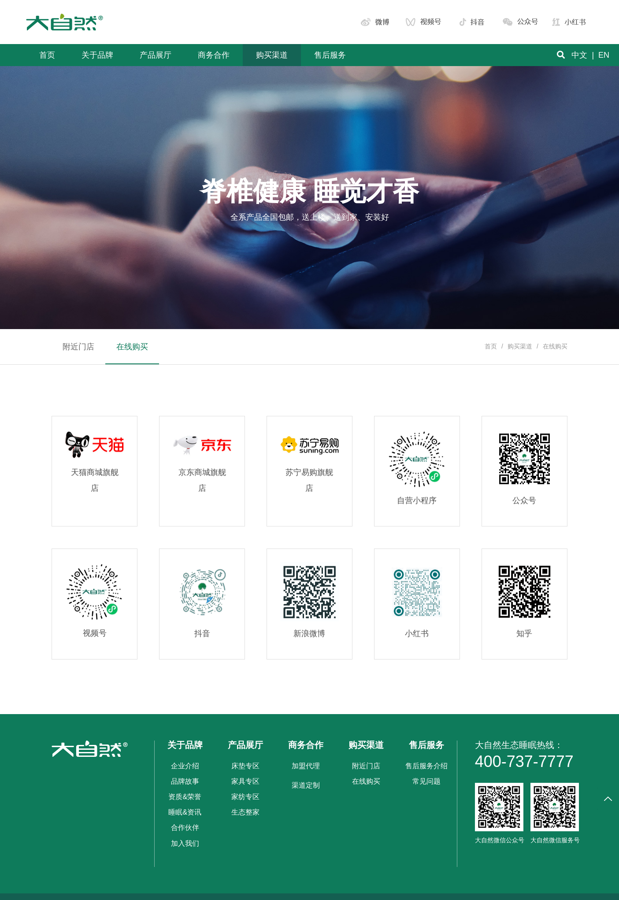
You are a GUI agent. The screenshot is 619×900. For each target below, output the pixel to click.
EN (603, 55)
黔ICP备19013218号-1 (336, 888)
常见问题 (426, 781)
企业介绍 (185, 766)
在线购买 (366, 781)
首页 (491, 346)
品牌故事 (185, 781)
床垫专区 (245, 766)
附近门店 (366, 766)
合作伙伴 (185, 827)
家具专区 (245, 781)
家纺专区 (245, 796)
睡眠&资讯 (184, 812)
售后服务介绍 (426, 766)
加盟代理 (306, 766)
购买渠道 (520, 346)
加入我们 (185, 843)
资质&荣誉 (184, 796)
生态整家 (245, 812)
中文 (579, 55)
